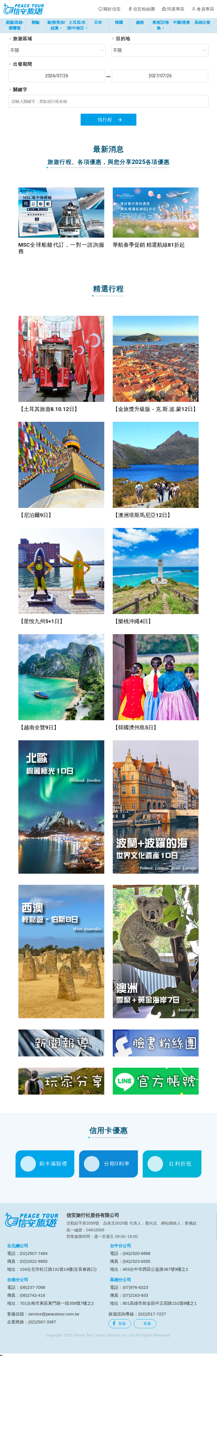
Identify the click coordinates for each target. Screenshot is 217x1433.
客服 (119, 1396)
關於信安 (112, 9)
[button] (11, 67)
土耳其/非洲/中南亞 (77, 26)
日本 (98, 22)
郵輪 (36, 22)
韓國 (119, 22)
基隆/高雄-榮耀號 (15, 25)
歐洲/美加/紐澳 (56, 26)
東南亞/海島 (160, 26)
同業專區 (176, 9)
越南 (140, 22)
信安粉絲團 (144, 9)
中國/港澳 (181, 22)
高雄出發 (202, 22)
